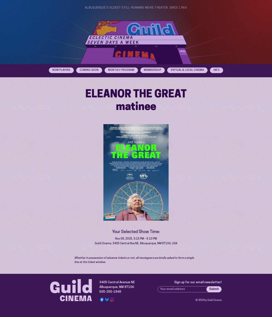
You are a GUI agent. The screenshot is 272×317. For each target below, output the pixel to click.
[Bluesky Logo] (106, 299)
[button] (216, 70)
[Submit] (214, 289)
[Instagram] (112, 299)
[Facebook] (101, 299)
